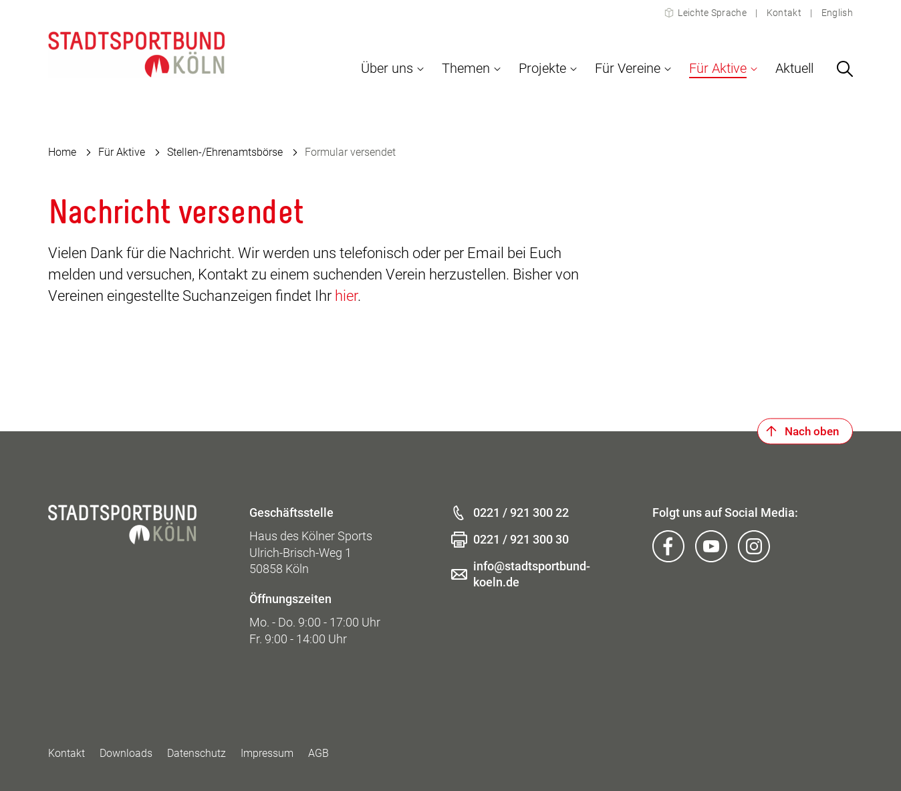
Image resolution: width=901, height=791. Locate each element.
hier (346, 296)
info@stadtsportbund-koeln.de (531, 574)
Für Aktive (121, 152)
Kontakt (784, 12)
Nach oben (812, 431)
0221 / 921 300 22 (521, 512)
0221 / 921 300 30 (521, 539)
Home (62, 152)
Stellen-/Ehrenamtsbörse (225, 152)
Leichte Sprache (712, 12)
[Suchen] (845, 69)
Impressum (267, 753)
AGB (318, 753)
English (836, 12)
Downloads (126, 753)
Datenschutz (196, 753)
